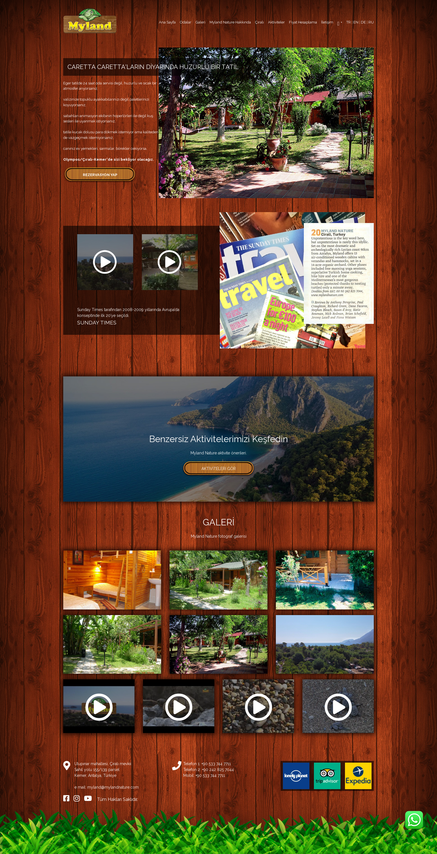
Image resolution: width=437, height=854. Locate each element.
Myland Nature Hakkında (230, 22)
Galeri (200, 22)
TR (348, 22)
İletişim (327, 22)
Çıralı (259, 22)
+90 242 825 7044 (218, 769)
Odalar (185, 22)
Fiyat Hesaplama (303, 22)
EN (355, 22)
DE (363, 22)
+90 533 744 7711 (216, 764)
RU (371, 22)
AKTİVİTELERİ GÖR (218, 468)
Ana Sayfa (167, 22)
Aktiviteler (276, 22)
